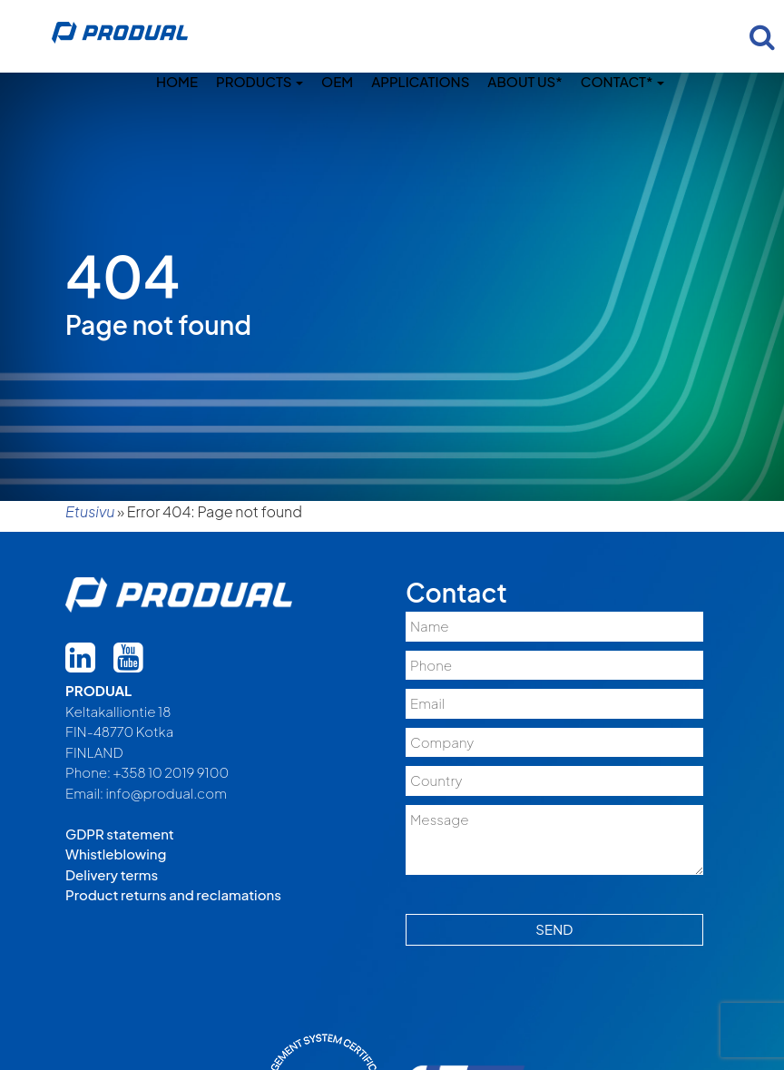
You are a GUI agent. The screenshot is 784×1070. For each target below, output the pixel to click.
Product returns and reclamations (173, 894)
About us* (524, 81)
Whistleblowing (115, 853)
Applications (420, 81)
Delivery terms (111, 874)
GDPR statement (119, 833)
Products (259, 81)
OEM (337, 81)
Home (177, 81)
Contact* (622, 81)
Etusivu (89, 511)
